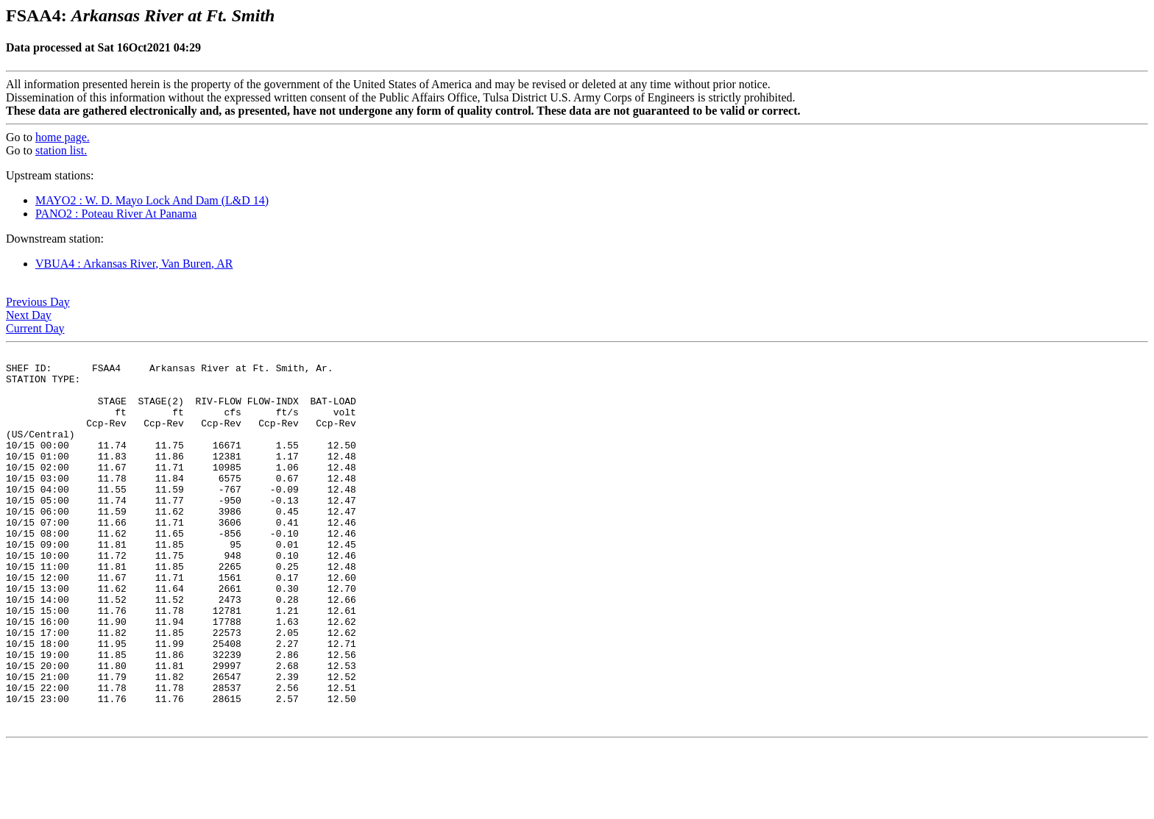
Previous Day (38, 302)
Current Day (35, 328)
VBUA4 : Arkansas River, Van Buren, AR (134, 263)
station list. (61, 150)
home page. (62, 137)
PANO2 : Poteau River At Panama (116, 213)
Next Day (29, 315)
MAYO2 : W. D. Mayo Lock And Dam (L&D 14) (152, 200)
